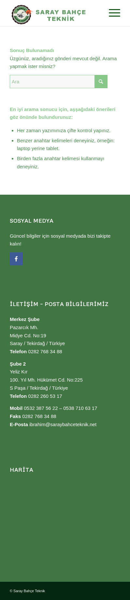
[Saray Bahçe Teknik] (54, 13)
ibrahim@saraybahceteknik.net (62, 424)
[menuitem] (111, 13)
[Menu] (111, 13)
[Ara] (59, 81)
